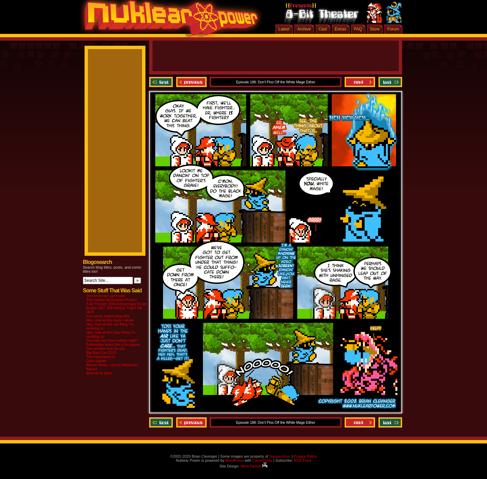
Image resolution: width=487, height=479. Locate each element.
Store (375, 29)
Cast (323, 29)
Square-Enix (279, 456)
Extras (340, 29)
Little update (96, 361)
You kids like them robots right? (112, 340)
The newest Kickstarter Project (111, 300)
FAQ (358, 29)
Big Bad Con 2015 (101, 353)
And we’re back (99, 373)
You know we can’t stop (105, 296)
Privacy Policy (305, 456)
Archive (304, 29)
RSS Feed (302, 460)
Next (360, 82)
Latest (283, 29)
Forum (393, 29)
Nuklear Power (169, 20)
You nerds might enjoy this (108, 316)
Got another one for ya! (105, 349)
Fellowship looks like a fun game (113, 344)
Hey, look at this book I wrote (110, 320)
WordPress (234, 460)
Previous (191, 82)
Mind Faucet (254, 466)
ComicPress (262, 460)
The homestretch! (100, 357)
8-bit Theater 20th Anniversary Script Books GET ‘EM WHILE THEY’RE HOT (116, 308)
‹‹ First (162, 82)
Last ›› (389, 82)
